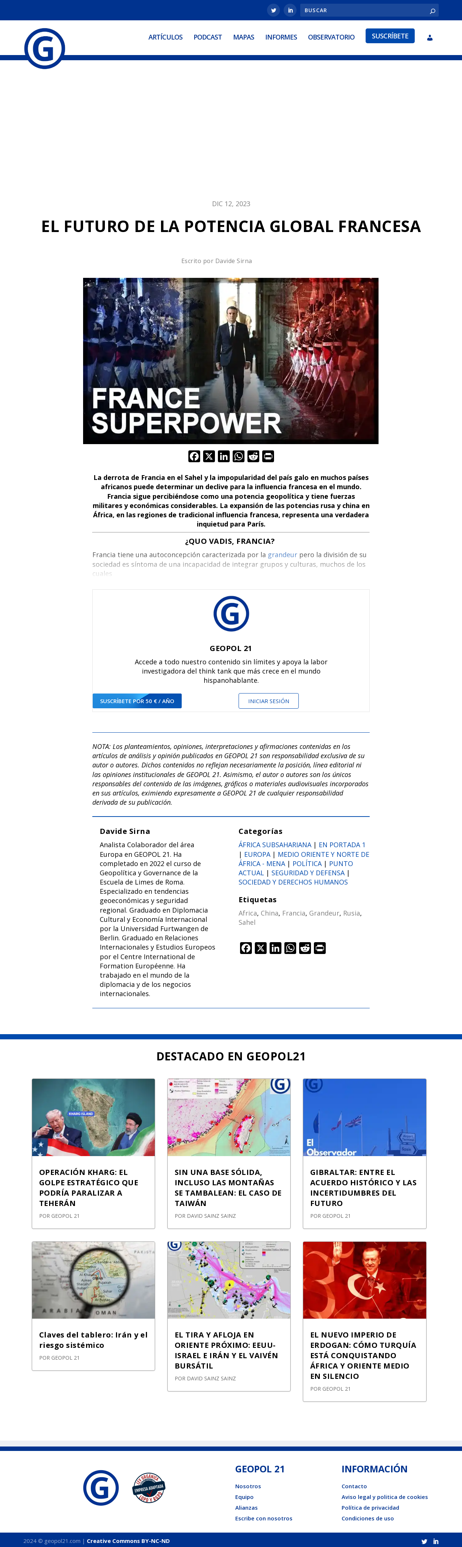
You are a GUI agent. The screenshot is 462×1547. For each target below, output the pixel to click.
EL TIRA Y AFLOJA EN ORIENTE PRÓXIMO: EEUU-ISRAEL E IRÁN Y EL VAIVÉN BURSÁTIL (226, 1347)
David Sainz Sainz (211, 1213)
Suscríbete (390, 34)
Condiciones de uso (368, 1516)
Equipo (244, 1494)
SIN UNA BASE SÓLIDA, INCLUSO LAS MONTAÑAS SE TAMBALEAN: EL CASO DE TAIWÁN (228, 1185)
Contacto (354, 1484)
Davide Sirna (233, 258)
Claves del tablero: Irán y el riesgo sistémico (93, 1337)
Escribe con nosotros (263, 1516)
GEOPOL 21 (65, 1213)
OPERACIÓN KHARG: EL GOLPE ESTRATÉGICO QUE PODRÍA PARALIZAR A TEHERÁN (88, 1185)
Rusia (351, 910)
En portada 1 (342, 842)
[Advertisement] (231, 132)
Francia (293, 910)
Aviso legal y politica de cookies (385, 1494)
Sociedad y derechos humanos (293, 879)
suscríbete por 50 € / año (137, 698)
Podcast (208, 35)
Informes (281, 35)
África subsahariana (275, 842)
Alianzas (246, 1505)
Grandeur (324, 910)
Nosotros (248, 1484)
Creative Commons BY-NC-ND (128, 1538)
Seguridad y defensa (308, 870)
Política (307, 860)
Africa (248, 910)
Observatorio (331, 35)
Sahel (247, 920)
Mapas (243, 35)
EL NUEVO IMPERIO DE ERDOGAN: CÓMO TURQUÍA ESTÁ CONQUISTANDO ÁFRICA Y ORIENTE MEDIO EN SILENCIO (363, 1353)
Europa (257, 851)
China (269, 910)
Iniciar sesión (268, 698)
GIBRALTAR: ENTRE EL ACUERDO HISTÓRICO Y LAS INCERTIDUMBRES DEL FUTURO (363, 1185)
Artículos (165, 35)
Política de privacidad (370, 1505)
